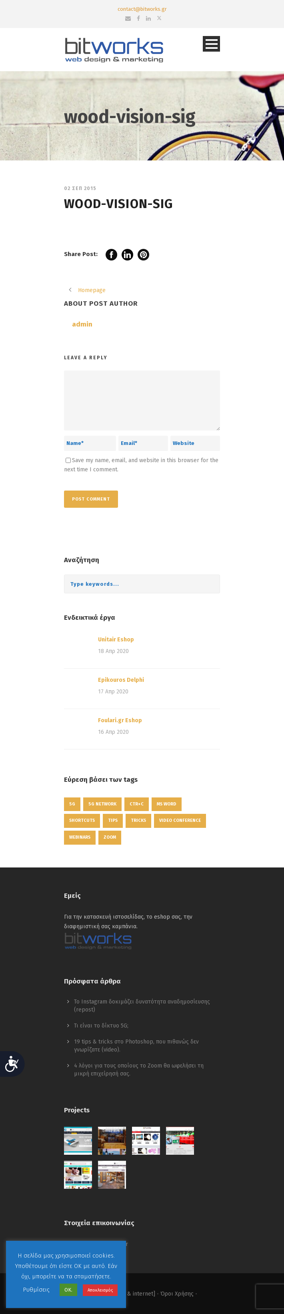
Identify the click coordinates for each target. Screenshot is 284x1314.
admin (82, 324)
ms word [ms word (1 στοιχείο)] (166, 804)
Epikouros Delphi (121, 680)
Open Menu (211, 44)
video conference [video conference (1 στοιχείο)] (180, 820)
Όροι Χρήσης (177, 1293)
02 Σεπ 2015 (80, 188)
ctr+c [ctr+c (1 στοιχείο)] (137, 804)
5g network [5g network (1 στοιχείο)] (102, 804)
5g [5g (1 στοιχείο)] (72, 804)
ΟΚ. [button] (68, 1290)
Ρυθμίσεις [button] (36, 1289)
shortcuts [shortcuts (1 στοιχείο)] (82, 820)
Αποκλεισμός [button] (100, 1290)
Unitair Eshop (116, 639)
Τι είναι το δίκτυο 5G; (101, 1025)
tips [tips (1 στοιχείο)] (113, 820)
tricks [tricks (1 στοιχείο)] (138, 820)
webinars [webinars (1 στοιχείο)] (79, 837)
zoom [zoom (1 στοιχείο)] (110, 837)
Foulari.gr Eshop (120, 720)
